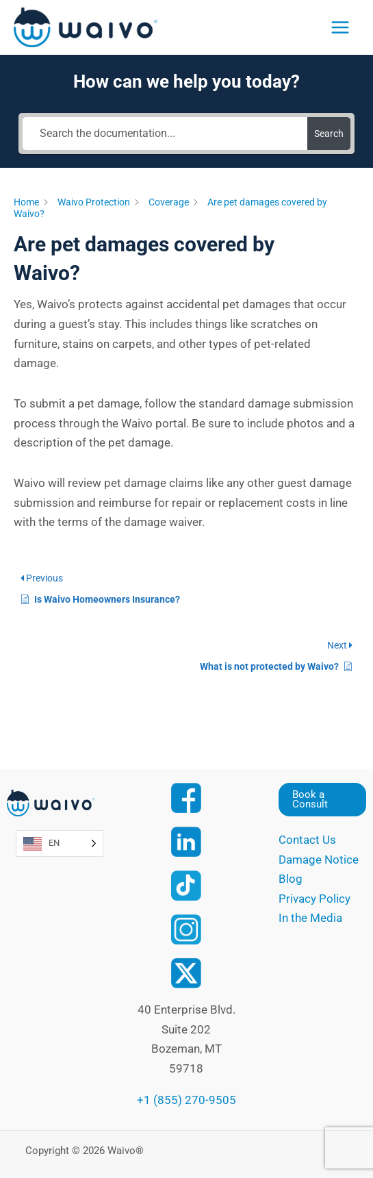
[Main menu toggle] (340, 27)
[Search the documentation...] (165, 133)
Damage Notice (319, 859)
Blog (291, 879)
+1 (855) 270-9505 (186, 1100)
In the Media (310, 918)
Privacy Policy (314, 898)
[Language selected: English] (59, 843)
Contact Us (307, 840)
